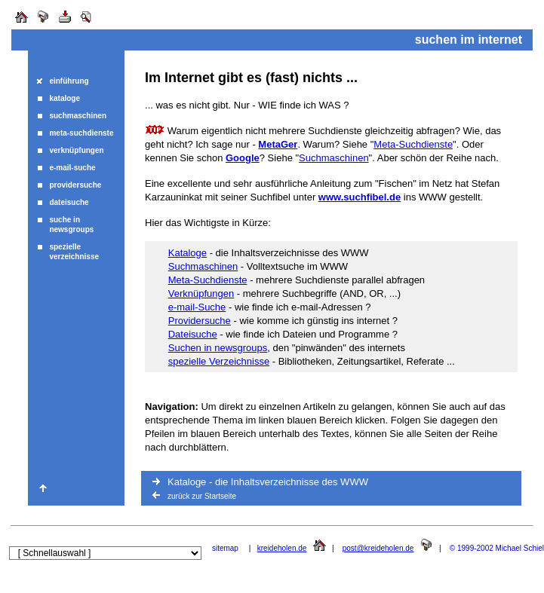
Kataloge (187, 252)
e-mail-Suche (197, 307)
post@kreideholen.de (378, 548)
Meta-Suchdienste (413, 144)
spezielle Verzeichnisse (218, 361)
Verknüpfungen (201, 293)
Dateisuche (192, 334)
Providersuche (199, 320)
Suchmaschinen (334, 158)
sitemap (225, 548)
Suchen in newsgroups (218, 347)
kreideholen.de (282, 548)
